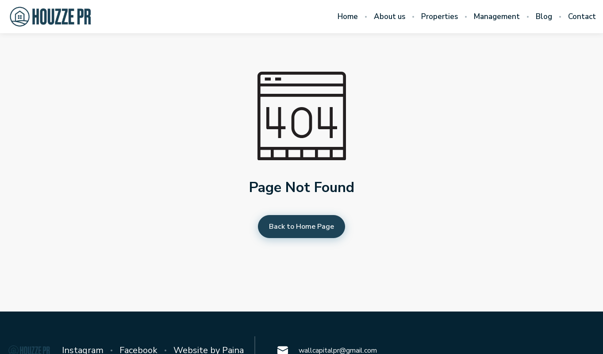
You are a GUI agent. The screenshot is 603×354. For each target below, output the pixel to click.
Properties (439, 16)
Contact (582, 16)
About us (389, 16)
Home (348, 16)
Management (497, 16)
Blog (544, 16)
